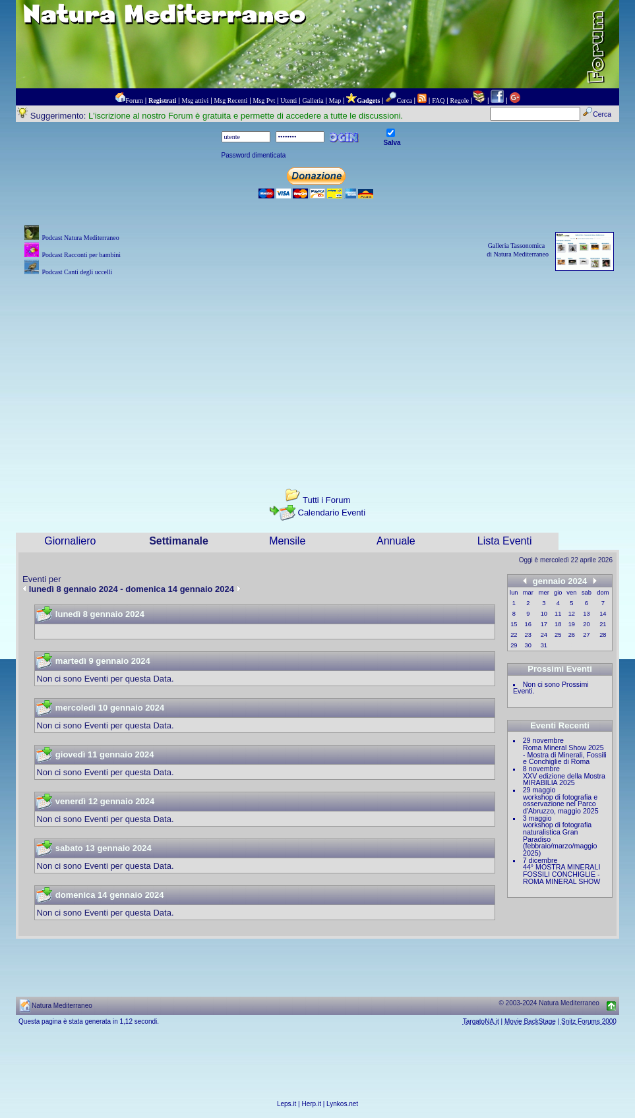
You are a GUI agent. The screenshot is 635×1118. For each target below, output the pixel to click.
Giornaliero (70, 540)
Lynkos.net (342, 1103)
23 (528, 635)
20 (586, 624)
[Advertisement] (317, 371)
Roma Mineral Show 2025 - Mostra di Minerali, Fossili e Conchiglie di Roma (565, 754)
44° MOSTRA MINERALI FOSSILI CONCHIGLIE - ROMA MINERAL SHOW (561, 874)
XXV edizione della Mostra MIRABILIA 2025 (564, 779)
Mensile (287, 540)
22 (513, 635)
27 (586, 635)
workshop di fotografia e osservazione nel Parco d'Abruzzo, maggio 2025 (561, 804)
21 (602, 624)
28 (602, 635)
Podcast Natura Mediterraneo (80, 237)
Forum (134, 100)
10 (544, 613)
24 (544, 635)
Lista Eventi (504, 540)
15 (513, 624)
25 (558, 635)
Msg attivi (195, 100)
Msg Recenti (231, 100)
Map (335, 100)
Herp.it (311, 1103)
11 (558, 613)
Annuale (396, 540)
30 (528, 645)
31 (544, 645)
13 (586, 613)
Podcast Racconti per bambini (81, 254)
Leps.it (286, 1103)
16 (528, 624)
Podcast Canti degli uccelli (77, 272)
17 (544, 624)
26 (571, 635)
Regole (459, 100)
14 (602, 613)
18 (558, 624)
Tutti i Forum (326, 500)
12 (571, 613)
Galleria (312, 100)
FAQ (438, 100)
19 (571, 624)
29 (513, 645)
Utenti (288, 100)
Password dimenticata (254, 155)
